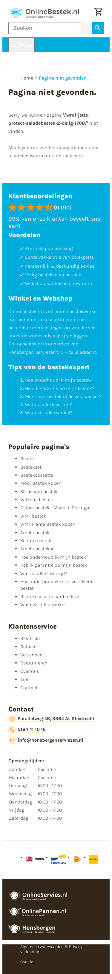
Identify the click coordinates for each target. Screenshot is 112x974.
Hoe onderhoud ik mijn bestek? (59, 380)
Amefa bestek (35, 532)
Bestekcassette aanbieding (49, 596)
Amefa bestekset (38, 548)
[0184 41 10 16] (27, 730)
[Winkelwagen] (98, 12)
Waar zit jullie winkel (42, 604)
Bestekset (31, 467)
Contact (29, 688)
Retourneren (33, 663)
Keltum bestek (35, 540)
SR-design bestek (39, 491)
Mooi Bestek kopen (41, 483)
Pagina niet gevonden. (63, 78)
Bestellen (30, 638)
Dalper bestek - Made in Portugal (55, 507)
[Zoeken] (44, 28)
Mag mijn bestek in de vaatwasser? (63, 396)
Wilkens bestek (36, 499)
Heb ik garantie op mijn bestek (53, 565)
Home (26, 78)
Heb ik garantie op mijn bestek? (59, 388)
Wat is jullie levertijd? (48, 404)
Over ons (29, 671)
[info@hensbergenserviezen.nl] (45, 740)
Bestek (27, 458)
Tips (24, 679)
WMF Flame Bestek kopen (48, 524)
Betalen (28, 647)
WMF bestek (33, 516)
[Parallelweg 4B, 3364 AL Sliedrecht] (51, 719)
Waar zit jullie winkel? (49, 412)
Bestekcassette (36, 475)
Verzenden (31, 655)
